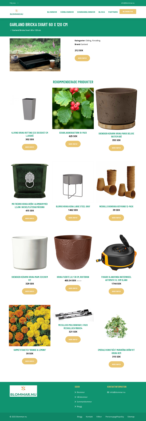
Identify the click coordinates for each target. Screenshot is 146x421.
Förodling (96, 40)
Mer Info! (82, 58)
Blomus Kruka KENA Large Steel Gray (73, 206)
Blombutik (128, 11)
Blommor (52, 12)
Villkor (99, 416)
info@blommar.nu (127, 3)
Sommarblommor (86, 12)
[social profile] (18, 3)
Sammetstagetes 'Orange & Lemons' (30, 349)
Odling (88, 40)
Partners (113, 12)
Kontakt (89, 416)
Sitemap (131, 416)
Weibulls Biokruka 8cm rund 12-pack (116, 206)
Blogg (102, 12)
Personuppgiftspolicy (115, 416)
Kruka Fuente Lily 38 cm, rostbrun (73, 276)
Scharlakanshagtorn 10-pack (73, 132)
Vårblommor (67, 12)
